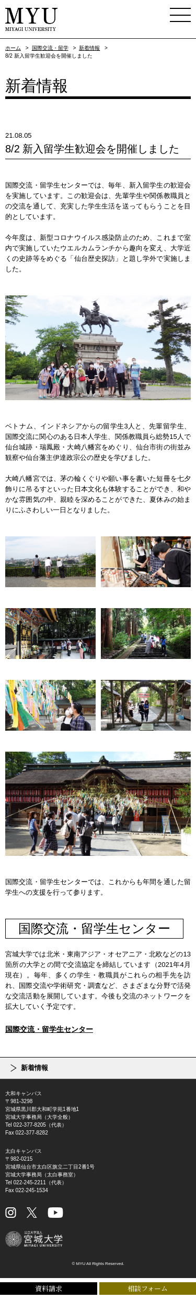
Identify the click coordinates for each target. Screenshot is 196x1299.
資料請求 (48, 1288)
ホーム (13, 48)
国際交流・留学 (50, 48)
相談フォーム (148, 1288)
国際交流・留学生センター (49, 1029)
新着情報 (89, 48)
